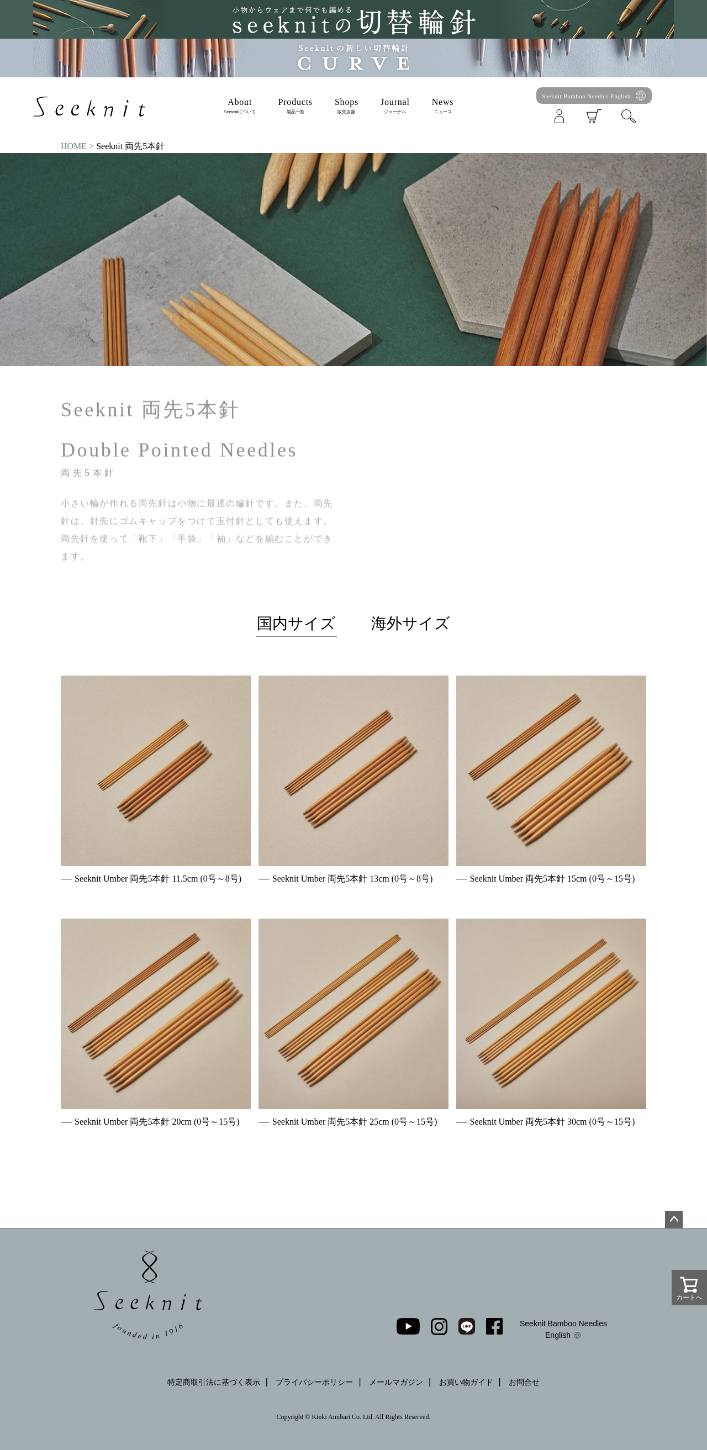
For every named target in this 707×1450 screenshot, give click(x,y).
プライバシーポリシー (314, 1382)
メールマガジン (396, 1382)
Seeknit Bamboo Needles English (586, 96)
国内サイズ (296, 623)
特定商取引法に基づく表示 (213, 1382)
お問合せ (524, 1382)
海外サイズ (410, 623)
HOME (74, 146)
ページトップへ (674, 1219)
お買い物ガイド (466, 1382)
